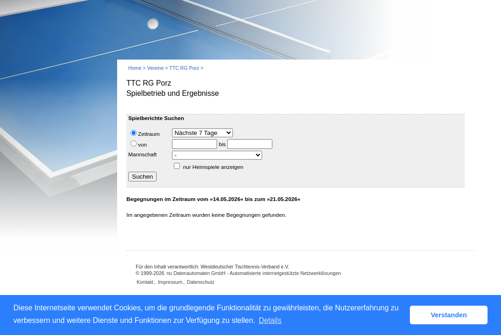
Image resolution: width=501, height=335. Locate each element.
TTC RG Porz (184, 68)
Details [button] (270, 320)
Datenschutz (200, 282)
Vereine (155, 68)
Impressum (170, 282)
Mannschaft (142, 154)
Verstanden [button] (449, 315)
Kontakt (145, 282)
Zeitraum (145, 133)
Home (134, 68)
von (139, 144)
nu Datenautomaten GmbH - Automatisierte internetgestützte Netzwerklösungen (253, 273)
